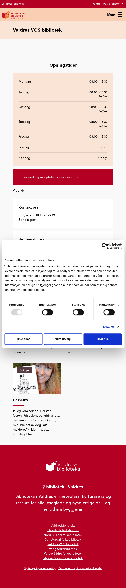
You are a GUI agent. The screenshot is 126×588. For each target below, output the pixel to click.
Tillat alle (102, 339)
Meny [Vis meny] (114, 14)
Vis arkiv (19, 190)
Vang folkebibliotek (63, 549)
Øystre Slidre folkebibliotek (63, 558)
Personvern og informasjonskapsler (80, 568)
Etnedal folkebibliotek (63, 530)
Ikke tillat (23, 339)
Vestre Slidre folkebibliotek (63, 553)
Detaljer (108, 326)
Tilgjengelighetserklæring (40, 568)
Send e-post (28, 219)
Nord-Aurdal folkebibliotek (63, 535)
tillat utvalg (63, 339)
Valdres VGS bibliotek (106, 4)
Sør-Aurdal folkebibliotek (63, 539)
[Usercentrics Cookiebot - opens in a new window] (104, 246)
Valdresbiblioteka (13, 4)
